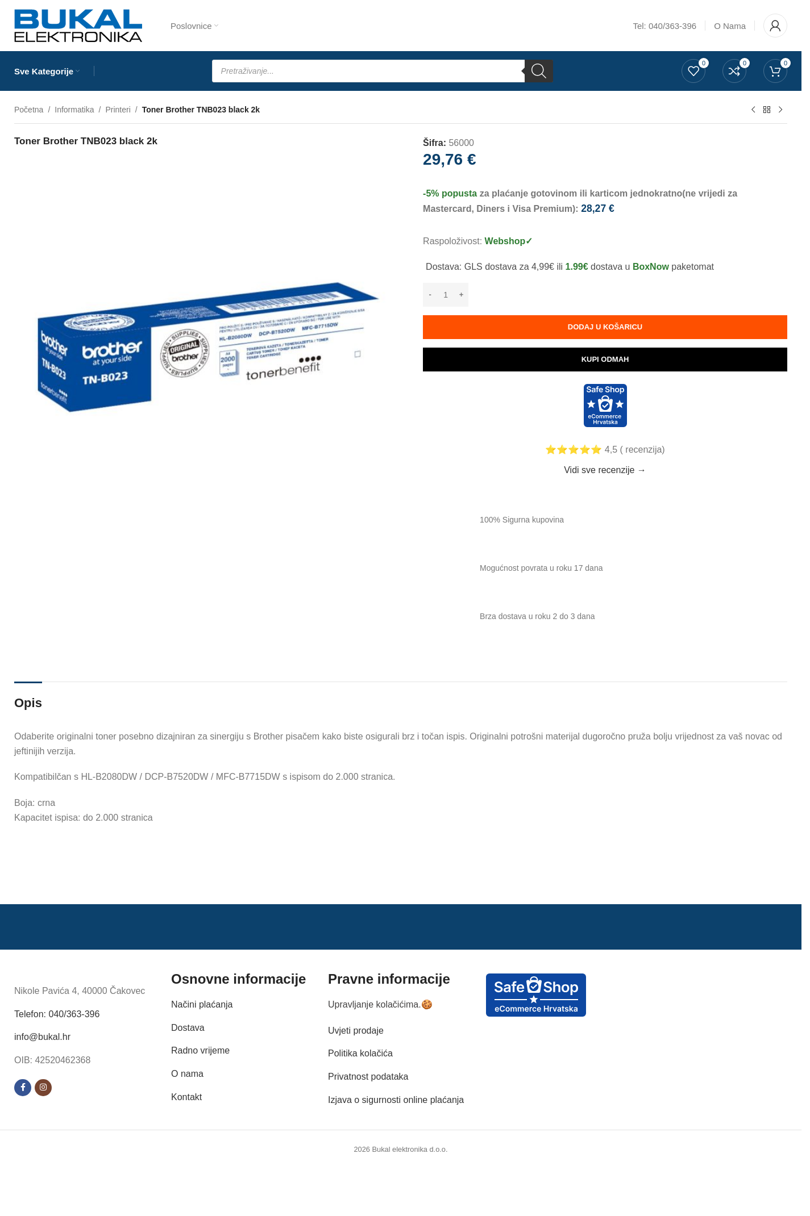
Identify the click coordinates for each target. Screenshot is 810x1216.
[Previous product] (753, 110)
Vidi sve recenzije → (605, 470)
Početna (28, 109)
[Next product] (780, 110)
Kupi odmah (605, 359)
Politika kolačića (360, 1053)
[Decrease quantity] (430, 295)
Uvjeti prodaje (356, 1030)
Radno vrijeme (200, 1050)
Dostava (188, 1028)
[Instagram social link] (43, 1087)
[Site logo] (78, 25)
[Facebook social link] (22, 1087)
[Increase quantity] (461, 295)
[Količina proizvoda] (445, 295)
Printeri (117, 109)
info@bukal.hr (42, 1037)
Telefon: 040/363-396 (56, 1014)
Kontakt (186, 1097)
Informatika (74, 109)
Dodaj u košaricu (605, 327)
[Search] (539, 71)
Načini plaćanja (202, 1004)
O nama (187, 1074)
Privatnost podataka (368, 1076)
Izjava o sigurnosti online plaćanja (396, 1100)
